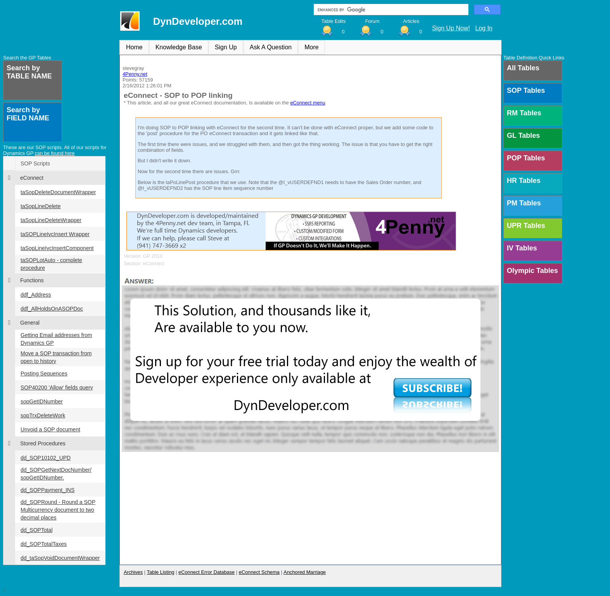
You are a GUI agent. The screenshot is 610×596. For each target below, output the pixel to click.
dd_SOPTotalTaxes (44, 544)
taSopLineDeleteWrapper (51, 220)
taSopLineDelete (41, 206)
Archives (133, 572)
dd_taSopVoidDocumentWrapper (60, 558)
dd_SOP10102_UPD (46, 458)
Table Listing (161, 572)
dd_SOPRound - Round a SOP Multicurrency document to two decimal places (58, 510)
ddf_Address (36, 295)
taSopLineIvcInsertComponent (57, 248)
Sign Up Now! (451, 28)
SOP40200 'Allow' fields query (57, 387)
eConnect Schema (259, 572)
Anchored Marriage (304, 572)
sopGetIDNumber (42, 401)
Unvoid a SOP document (50, 429)
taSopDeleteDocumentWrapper (58, 192)
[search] (390, 9)
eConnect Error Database (206, 572)
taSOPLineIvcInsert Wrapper (55, 234)
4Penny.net (135, 74)
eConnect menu (307, 103)
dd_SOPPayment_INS (47, 490)
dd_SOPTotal (37, 530)
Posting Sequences (44, 373)
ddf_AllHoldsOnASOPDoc (52, 309)
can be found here (55, 153)
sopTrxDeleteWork (43, 415)
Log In (483, 28)
